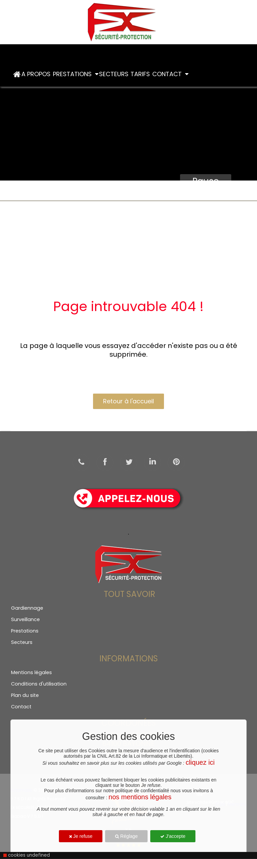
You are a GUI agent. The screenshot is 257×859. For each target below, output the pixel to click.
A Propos (36, 74)
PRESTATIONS (75, 74)
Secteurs (114, 74)
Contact (170, 74)
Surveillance (25, 619)
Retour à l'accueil (128, 401)
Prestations (24, 630)
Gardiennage (27, 608)
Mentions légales (31, 672)
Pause (205, 181)
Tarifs (141, 74)
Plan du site (25, 695)
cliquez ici (200, 762)
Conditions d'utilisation (39, 683)
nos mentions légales (139, 797)
